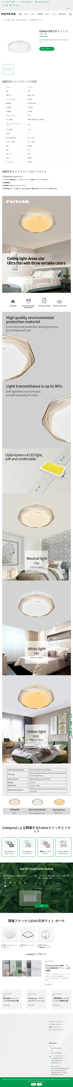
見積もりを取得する (47, 48)
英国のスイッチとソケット (45, 852)
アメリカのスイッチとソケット (27, 852)
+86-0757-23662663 (26, 2)
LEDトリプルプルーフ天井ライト (10, 946)
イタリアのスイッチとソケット (9, 852)
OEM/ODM (40, 14)
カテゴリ (26, 14)
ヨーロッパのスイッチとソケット (63, 852)
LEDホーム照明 (15, 20)
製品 (20, 14)
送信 (42, 905)
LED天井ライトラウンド (36, 20)
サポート (47, 14)
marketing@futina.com (43, 2)
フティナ (33, 14)
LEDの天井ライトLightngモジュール (45, 946)
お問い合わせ (62, 14)
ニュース (54, 14)
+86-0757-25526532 (9, 2)
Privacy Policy (41, 1081)
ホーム (4, 20)
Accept (39, 1084)
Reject (33, 1084)
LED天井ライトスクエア (28, 946)
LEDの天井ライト (24, 20)
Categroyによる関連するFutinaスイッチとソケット (36, 829)
